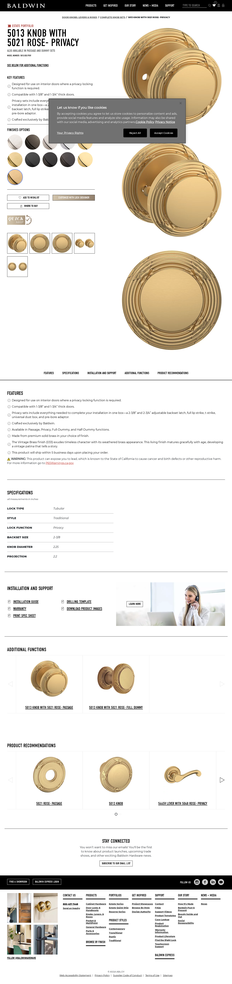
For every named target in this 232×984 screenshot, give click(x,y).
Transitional (115, 933)
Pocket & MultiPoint (92, 921)
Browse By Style (141, 907)
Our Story (130, 5)
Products (91, 5)
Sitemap (168, 975)
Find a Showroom (18, 881)
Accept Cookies (163, 133)
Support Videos (163, 911)
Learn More (135, 604)
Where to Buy (29, 206)
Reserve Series (117, 911)
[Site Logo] (26, 5)
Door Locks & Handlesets (93, 909)
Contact (159, 904)
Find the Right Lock (165, 940)
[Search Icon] (209, 5)
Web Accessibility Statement (75, 975)
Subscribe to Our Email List (116, 863)
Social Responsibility (186, 921)
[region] (117, 121)
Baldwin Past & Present (186, 909)
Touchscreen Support (162, 945)
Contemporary (117, 929)
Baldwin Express (164, 955)
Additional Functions (137, 373)
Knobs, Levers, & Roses (95, 915)
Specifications (70, 373)
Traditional (115, 940)
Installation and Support (101, 373)
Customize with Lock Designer (73, 197)
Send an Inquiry (71, 908)
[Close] (180, 103)
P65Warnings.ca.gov (60, 463)
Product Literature (165, 936)
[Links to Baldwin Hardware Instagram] (197, 882)
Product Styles (118, 920)
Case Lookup (162, 919)
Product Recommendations (173, 373)
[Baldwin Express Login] (223, 5)
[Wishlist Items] (214, 5)
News (204, 904)
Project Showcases (142, 904)
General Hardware (96, 927)
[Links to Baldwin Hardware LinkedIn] (213, 882)
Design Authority (141, 911)
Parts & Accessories (92, 932)
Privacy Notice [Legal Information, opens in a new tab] (165, 122)
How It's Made (185, 904)
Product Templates (165, 915)
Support (169, 5)
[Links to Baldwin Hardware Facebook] (205, 882)
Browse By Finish (95, 942)
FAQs (158, 907)
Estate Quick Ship (118, 907)
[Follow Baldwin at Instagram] (32, 958)
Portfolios (115, 895)
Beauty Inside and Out (188, 915)
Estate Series (116, 904)
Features (49, 373)
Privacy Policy (102, 975)
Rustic (112, 936)
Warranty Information (162, 931)
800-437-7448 (70, 904)
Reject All (135, 133)
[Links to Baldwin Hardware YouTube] (221, 882)
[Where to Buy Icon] (218, 5)
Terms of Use (152, 975)
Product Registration (162, 924)
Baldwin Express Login (47, 881)
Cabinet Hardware (96, 904)
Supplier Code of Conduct (127, 975)
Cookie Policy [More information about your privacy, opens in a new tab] (145, 122)
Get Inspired (110, 5)
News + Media (150, 5)
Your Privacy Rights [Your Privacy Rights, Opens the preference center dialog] (70, 133)
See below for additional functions (28, 65)
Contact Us (69, 895)
